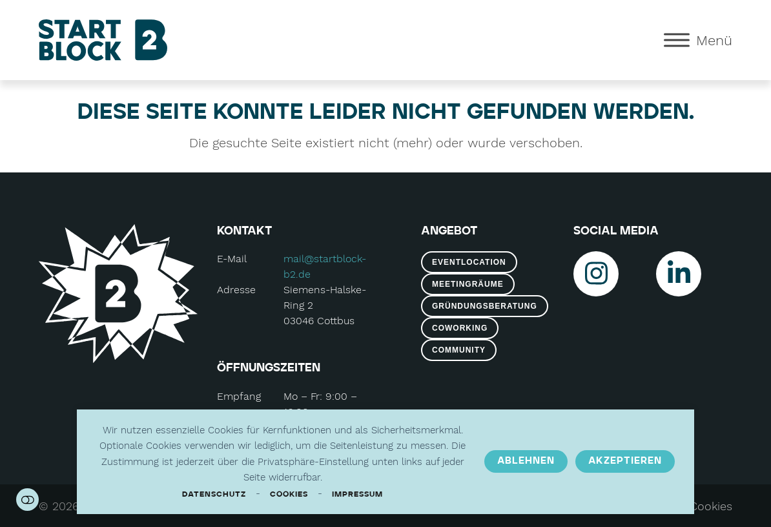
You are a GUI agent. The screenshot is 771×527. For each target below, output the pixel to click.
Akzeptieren (625, 461)
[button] (698, 39)
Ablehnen (526, 461)
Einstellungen (27, 499)
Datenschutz (214, 495)
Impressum (357, 495)
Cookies (289, 495)
